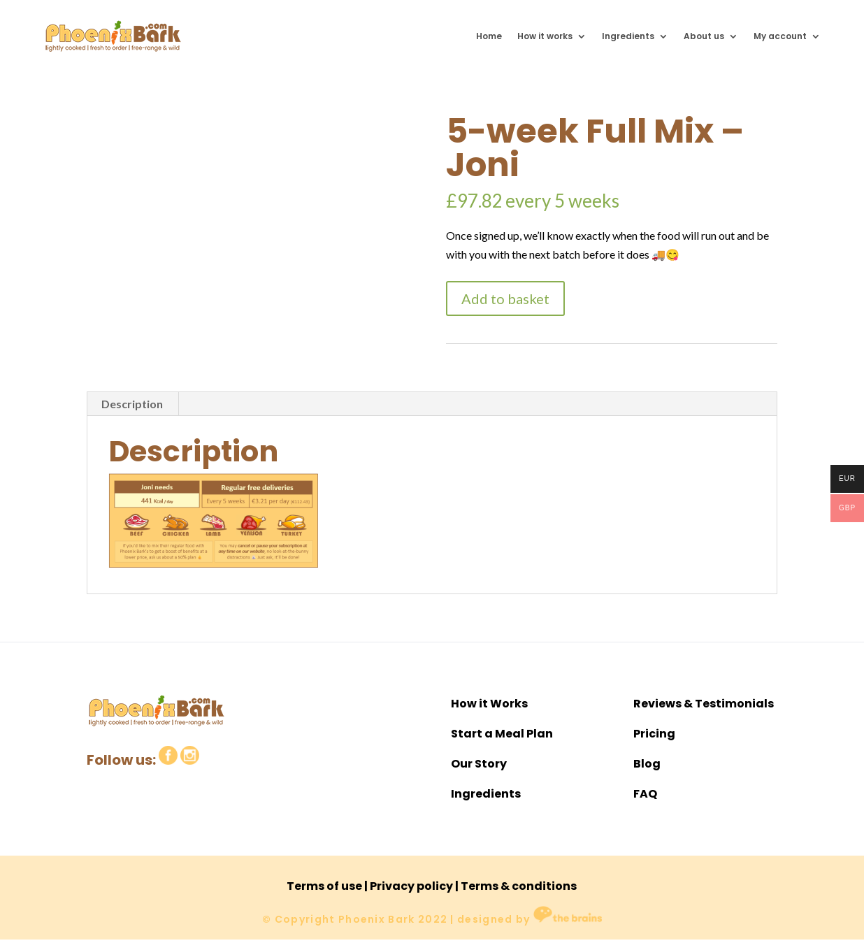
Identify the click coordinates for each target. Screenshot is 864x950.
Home (489, 36)
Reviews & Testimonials (703, 704)
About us (704, 36)
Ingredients (628, 36)
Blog (647, 764)
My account (780, 36)
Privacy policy (411, 886)
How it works (545, 36)
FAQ (645, 794)
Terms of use (324, 886)
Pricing (654, 734)
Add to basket (505, 298)
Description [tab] (132, 403)
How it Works (489, 704)
